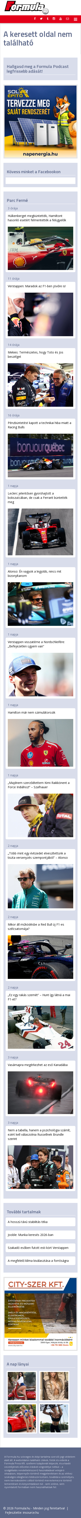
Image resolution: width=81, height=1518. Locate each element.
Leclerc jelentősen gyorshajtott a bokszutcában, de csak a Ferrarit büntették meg (40, 523)
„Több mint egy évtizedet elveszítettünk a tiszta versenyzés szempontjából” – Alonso (40, 880)
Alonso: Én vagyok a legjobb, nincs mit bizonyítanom (40, 597)
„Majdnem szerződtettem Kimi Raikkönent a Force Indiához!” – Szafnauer (40, 809)
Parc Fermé (17, 200)
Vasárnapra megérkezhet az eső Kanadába (40, 1088)
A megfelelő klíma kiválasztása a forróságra (38, 1261)
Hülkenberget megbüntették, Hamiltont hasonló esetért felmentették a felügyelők (40, 242)
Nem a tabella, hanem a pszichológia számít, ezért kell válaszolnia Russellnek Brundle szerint (40, 1158)
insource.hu (31, 1512)
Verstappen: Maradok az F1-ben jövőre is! (40, 310)
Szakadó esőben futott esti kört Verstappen (38, 1248)
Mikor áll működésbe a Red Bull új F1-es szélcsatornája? (40, 950)
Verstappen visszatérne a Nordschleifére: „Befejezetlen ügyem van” (40, 668)
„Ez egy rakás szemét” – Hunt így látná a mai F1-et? (40, 1021)
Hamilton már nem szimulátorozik (40, 738)
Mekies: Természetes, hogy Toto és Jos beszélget (40, 378)
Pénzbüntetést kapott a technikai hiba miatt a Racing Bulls (40, 449)
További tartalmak (24, 1211)
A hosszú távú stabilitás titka (28, 1222)
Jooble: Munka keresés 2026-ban (30, 1235)
